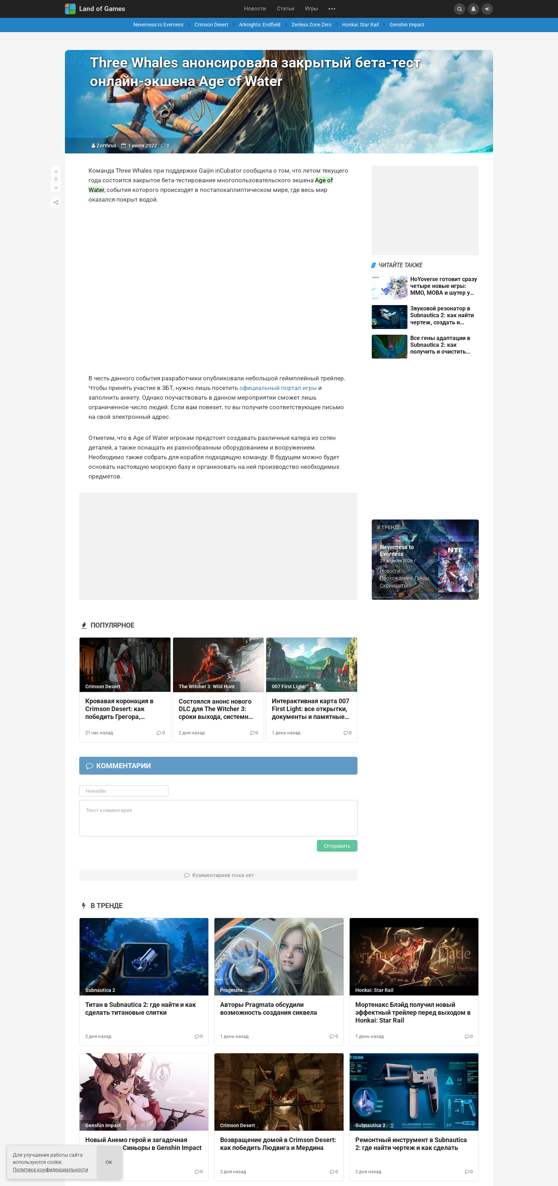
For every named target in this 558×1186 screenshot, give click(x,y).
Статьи (285, 9)
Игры (311, 9)
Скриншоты (394, 585)
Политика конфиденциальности (50, 1169)
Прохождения (396, 578)
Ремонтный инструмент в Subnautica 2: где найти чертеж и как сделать (411, 1143)
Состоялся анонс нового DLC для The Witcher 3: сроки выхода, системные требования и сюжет (218, 709)
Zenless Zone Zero (311, 25)
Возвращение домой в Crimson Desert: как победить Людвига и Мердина (278, 1143)
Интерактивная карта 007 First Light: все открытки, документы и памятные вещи (310, 709)
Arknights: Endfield (259, 25)
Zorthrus (106, 145)
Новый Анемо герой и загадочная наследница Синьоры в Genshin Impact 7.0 (143, 1147)
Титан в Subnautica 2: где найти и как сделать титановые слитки (140, 1008)
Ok (109, 1162)
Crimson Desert (211, 25)
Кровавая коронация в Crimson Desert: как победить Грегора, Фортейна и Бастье (119, 709)
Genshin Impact (407, 25)
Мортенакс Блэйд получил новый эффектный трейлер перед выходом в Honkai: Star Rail (413, 1012)
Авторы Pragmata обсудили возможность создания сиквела (268, 1008)
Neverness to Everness (158, 25)
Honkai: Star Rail (360, 25)
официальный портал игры (278, 387)
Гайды (422, 578)
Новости (255, 9)
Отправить (337, 846)
